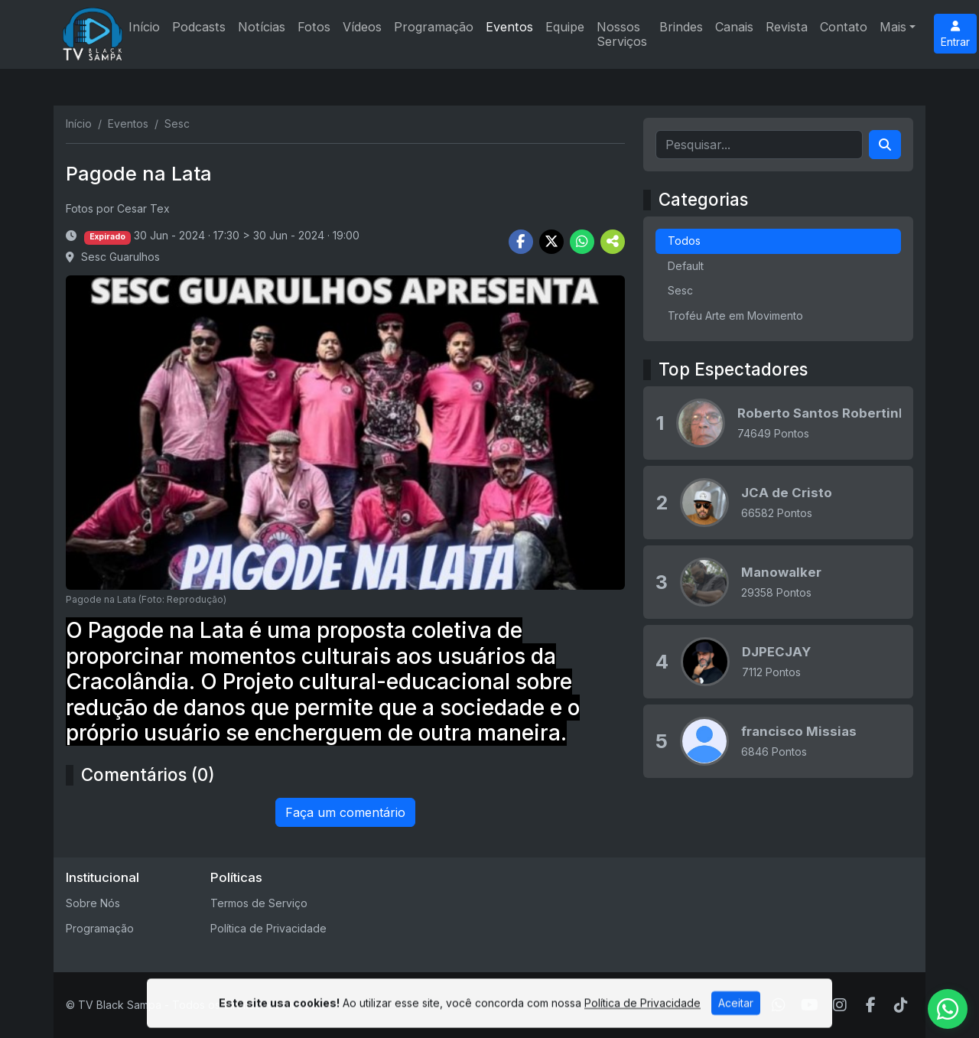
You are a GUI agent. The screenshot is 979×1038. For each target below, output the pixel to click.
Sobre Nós (93, 902)
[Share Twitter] (551, 241)
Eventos (509, 26)
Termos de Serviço (258, 902)
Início (144, 26)
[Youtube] (809, 1005)
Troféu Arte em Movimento (735, 315)
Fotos (314, 26)
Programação (433, 26)
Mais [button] (893, 26)
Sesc (680, 290)
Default (686, 265)
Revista (787, 26)
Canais (734, 26)
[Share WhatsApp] (582, 241)
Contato (843, 26)
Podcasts (199, 26)
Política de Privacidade (268, 928)
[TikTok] (901, 1005)
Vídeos (362, 26)
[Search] (885, 144)
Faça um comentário (345, 812)
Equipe (564, 26)
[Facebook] (871, 1005)
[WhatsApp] (778, 1005)
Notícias (261, 26)
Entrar (955, 34)
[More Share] (612, 241)
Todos (684, 240)
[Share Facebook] (521, 241)
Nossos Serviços (622, 34)
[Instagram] (840, 1005)
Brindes (681, 26)
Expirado (107, 237)
